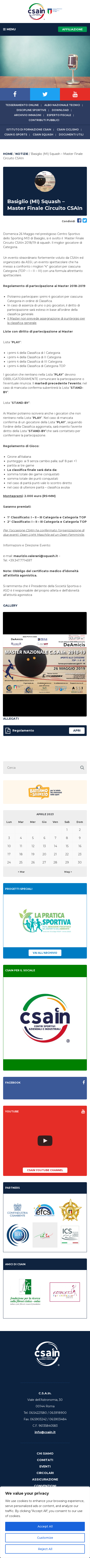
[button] (82, 767)
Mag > (68, 871)
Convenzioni (45, 1486)
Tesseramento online (22, 105)
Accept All (45, 1526)
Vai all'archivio (45, 952)
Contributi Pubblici (44, 120)
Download (60, 110)
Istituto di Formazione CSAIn (28, 129)
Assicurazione (45, 1479)
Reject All (45, 1549)
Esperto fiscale (59, 115)
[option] (45, 664)
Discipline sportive (31, 110)
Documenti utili (71, 134)
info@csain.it (45, 1432)
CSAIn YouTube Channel (45, 1170)
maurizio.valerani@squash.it (35, 556)
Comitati (45, 1460)
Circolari (45, 1473)
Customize (45, 1538)
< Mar (21, 871)
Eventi (45, 1466)
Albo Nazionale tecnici (62, 105)
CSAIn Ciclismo (68, 129)
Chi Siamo (45, 1453)
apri (76, 730)
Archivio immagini (27, 115)
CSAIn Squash (43, 134)
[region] (45, 1522)
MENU (9, 29)
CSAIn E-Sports (15, 134)
